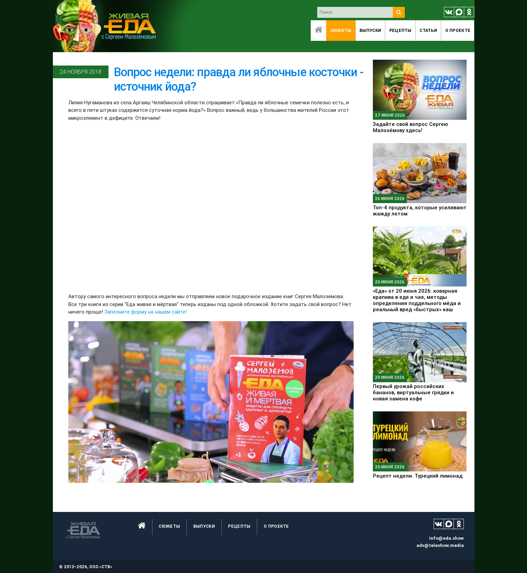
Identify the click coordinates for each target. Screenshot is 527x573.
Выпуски (370, 30)
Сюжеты (341, 30)
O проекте (458, 30)
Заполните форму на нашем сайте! (145, 311)
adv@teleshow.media (440, 545)
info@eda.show (446, 538)
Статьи (428, 30)
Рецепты (400, 30)
